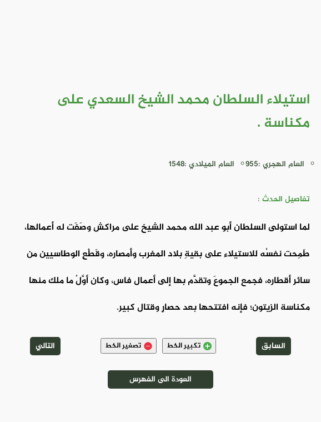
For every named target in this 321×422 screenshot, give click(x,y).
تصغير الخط (128, 346)
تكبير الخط (189, 346)
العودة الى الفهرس (160, 379)
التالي (45, 346)
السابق (273, 346)
